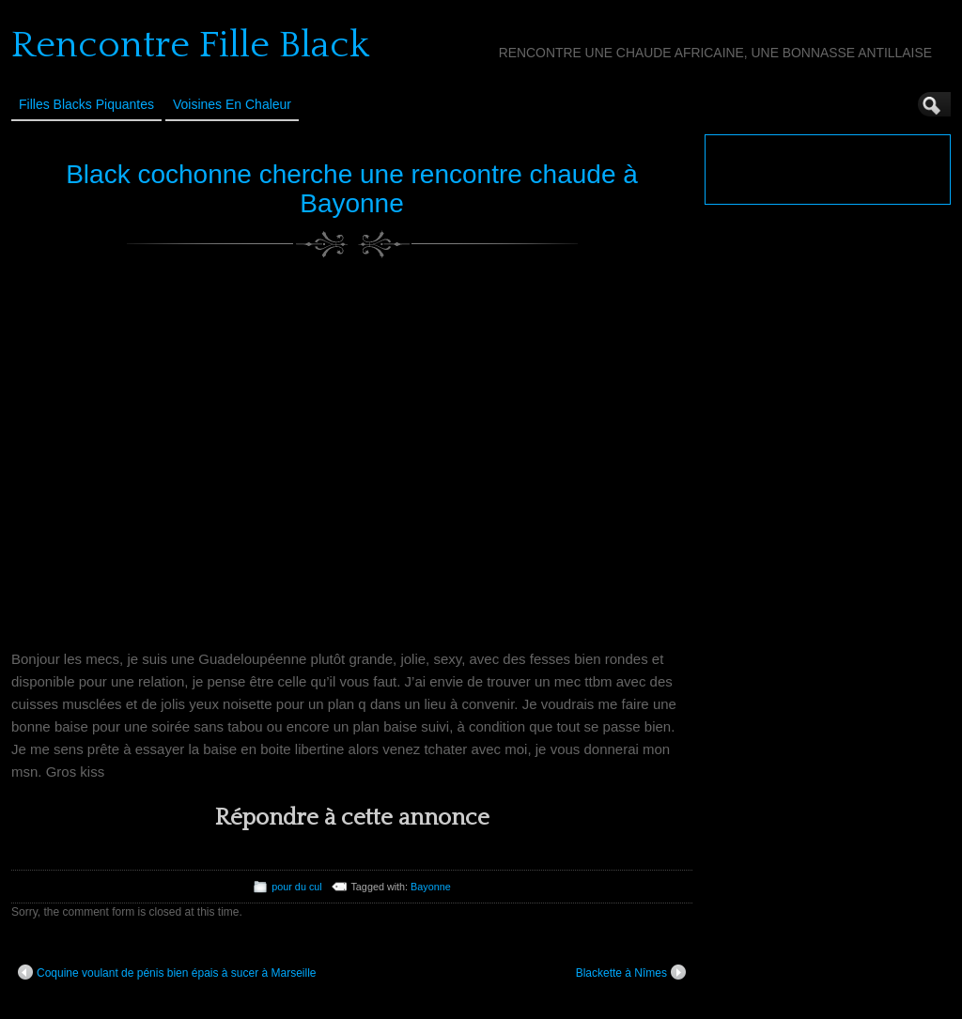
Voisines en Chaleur (232, 104)
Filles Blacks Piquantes (86, 104)
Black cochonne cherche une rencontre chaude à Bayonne (352, 189)
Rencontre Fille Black (190, 45)
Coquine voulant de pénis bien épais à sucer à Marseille (167, 972)
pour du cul (296, 886)
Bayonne (431, 886)
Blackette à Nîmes (631, 972)
